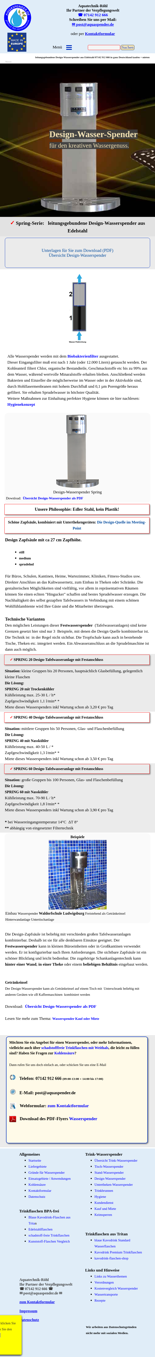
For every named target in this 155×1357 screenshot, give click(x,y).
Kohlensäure (64, 1053)
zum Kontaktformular (68, 1105)
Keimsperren (103, 1215)
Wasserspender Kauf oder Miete (75, 1019)
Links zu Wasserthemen (111, 1276)
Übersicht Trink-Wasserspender (116, 1160)
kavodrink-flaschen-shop (112, 1258)
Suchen (127, 47)
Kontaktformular (40, 1190)
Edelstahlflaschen (41, 1229)
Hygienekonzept (21, 404)
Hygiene (100, 1196)
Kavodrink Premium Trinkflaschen (118, 1252)
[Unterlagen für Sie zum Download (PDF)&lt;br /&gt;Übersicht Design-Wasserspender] (77, 253)
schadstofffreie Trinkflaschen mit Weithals (75, 1048)
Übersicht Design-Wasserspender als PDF (53, 498)
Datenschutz (29, 1320)
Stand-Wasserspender (109, 1172)
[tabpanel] (17, 17)
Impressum (28, 1311)
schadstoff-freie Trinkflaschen (49, 1235)
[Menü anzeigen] (69, 47)
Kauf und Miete (105, 1209)
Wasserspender (83, 1118)
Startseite (35, 1160)
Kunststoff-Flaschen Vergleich (49, 1241)
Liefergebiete (38, 1166)
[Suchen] (104, 47)
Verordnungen (104, 1282)
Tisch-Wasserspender (109, 1166)
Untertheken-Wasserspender (114, 1184)
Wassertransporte (106, 1294)
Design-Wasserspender (110, 1178)
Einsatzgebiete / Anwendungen (50, 1178)
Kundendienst (104, 1203)
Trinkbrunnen (104, 1190)
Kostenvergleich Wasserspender (116, 1288)
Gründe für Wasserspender (47, 1172)
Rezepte (100, 1300)
